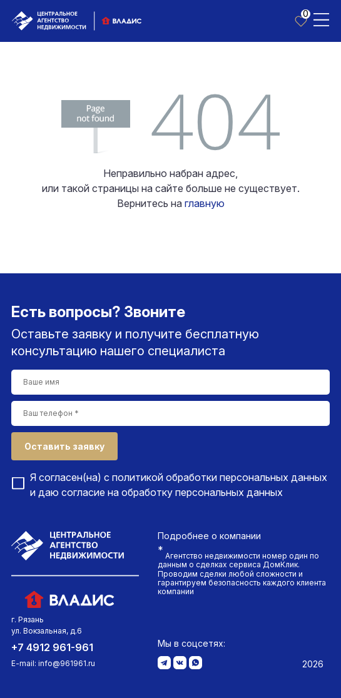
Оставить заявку (64, 446)
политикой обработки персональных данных (219, 477)
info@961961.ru (66, 663)
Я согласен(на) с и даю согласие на (178, 484)
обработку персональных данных (202, 492)
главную (205, 203)
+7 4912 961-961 (52, 647)
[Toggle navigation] (321, 18)
